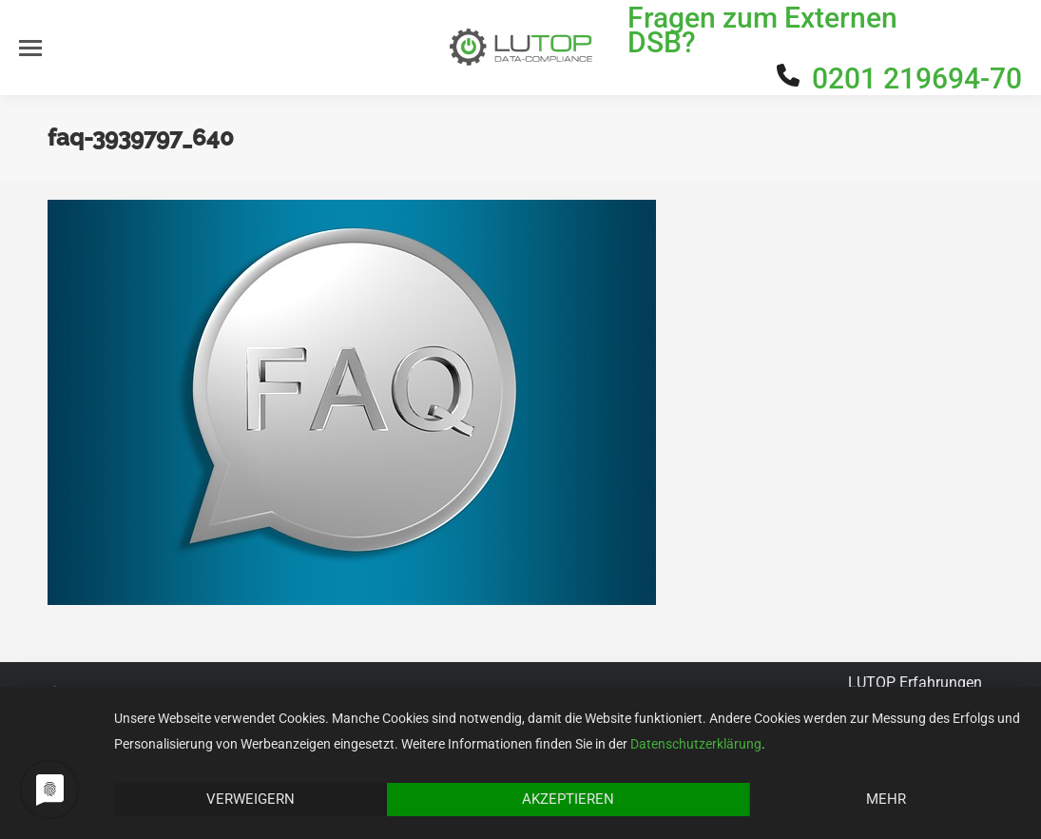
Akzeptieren (568, 799)
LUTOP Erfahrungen (915, 682)
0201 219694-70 (917, 78)
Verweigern (250, 799)
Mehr (886, 799)
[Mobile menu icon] (30, 48)
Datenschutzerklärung (695, 743)
